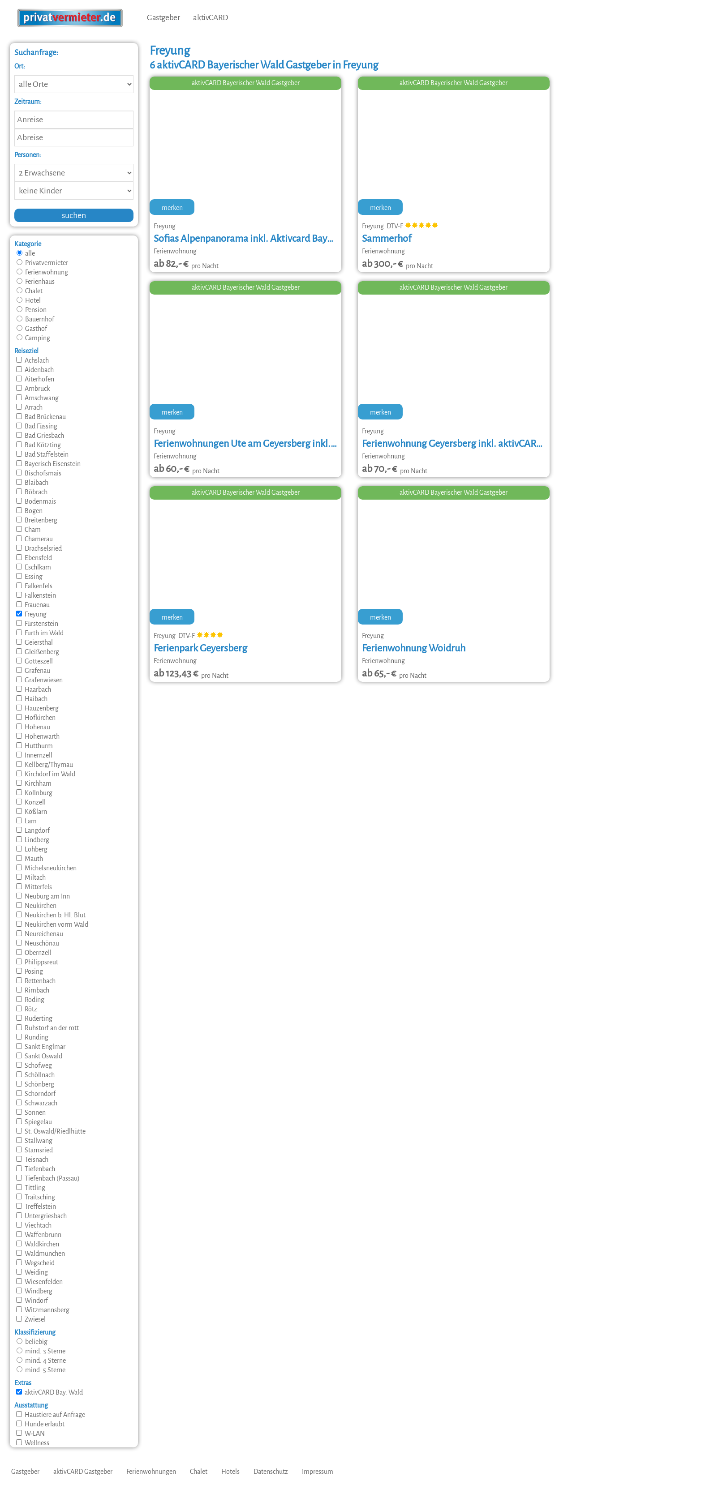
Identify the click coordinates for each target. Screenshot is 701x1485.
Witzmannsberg (42, 1310)
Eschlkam (33, 567)
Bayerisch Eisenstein (48, 463)
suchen (74, 215)
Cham (28, 529)
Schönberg (35, 1084)
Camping (33, 338)
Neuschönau (37, 943)
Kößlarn (31, 811)
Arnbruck (33, 388)
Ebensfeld (34, 557)
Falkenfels (34, 586)
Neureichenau (39, 933)
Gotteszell (34, 661)
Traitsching (35, 1197)
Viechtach (34, 1225)
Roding (30, 999)
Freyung (31, 614)
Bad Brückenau (41, 416)
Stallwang (34, 1140)
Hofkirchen (36, 717)
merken (172, 207)
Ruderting (34, 1018)
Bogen (29, 510)
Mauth (29, 858)
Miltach (31, 877)
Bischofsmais (38, 473)
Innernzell (34, 755)
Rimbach (32, 990)
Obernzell (34, 952)
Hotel (29, 300)
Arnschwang (37, 398)
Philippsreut (37, 962)
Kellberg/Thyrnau (44, 764)
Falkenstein (36, 595)
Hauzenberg (37, 708)
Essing (29, 576)
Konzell (31, 802)
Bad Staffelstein (42, 454)
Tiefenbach (35, 1169)
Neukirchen (36, 905)
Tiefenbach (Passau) (48, 1178)
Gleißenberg (37, 651)
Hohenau (33, 727)
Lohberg (31, 849)
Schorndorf (36, 1093)
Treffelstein (36, 1206)
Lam (26, 821)
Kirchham (34, 783)
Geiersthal (34, 642)
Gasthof (32, 328)
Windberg (34, 1291)
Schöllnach (35, 1074)
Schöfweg (34, 1065)
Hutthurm (34, 745)
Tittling (30, 1187)
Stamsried (34, 1150)
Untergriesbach (41, 1216)
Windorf (32, 1300)
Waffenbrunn (38, 1234)
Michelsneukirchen (46, 868)
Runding (32, 1037)
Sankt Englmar (40, 1046)
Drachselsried (39, 548)
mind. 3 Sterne (41, 1351)
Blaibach (32, 482)
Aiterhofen (35, 379)
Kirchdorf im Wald (45, 774)
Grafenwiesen (39, 680)
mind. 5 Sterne (41, 1370)
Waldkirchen (37, 1244)
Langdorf (33, 830)
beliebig (32, 1341)
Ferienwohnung (42, 272)
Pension (32, 309)
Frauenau (33, 604)
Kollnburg (34, 792)
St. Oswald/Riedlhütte (51, 1131)
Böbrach (31, 492)
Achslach (32, 360)
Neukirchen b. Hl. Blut (51, 915)
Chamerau (34, 539)
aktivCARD (210, 17)
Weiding (32, 1272)
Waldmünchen (40, 1253)
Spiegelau (34, 1122)
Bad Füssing (36, 426)
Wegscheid (35, 1263)
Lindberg (32, 839)
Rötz (26, 1009)
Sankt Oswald (39, 1056)
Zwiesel (31, 1319)
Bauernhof (35, 319)
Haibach (31, 698)
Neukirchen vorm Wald (52, 924)
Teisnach (32, 1159)
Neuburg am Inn (43, 896)
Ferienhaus (36, 281)
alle (26, 253)
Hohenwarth (38, 736)
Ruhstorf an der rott (47, 1027)
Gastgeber (163, 17)
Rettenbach (36, 980)
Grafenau (33, 670)
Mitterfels (34, 886)
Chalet (30, 291)
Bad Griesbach (40, 435)
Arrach (29, 407)
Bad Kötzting (38, 445)
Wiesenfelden (39, 1281)
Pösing (29, 971)
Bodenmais (36, 501)
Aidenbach (35, 369)
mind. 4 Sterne (41, 1360)
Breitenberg (36, 520)
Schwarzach (36, 1103)
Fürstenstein (37, 623)
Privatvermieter (42, 262)
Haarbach (33, 689)
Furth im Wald (40, 633)
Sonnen (31, 1112)
